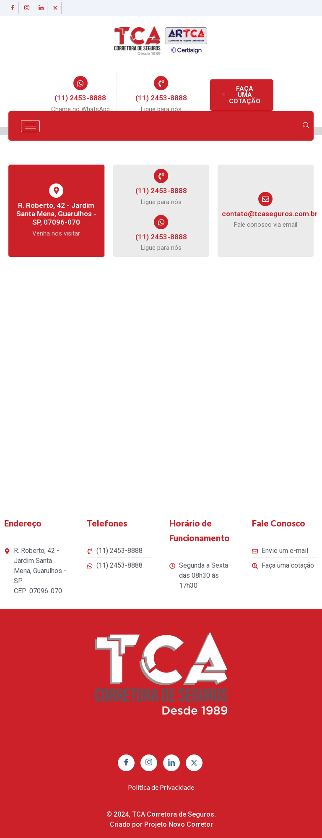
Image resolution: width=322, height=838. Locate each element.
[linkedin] (41, 8)
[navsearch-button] (306, 126)
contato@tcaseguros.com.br (270, 214)
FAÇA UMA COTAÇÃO (241, 95)
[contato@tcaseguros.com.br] (265, 199)
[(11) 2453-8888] (80, 83)
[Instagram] (27, 8)
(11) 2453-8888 (80, 98)
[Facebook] (12, 8)
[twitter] (55, 8)
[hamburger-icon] (30, 126)
